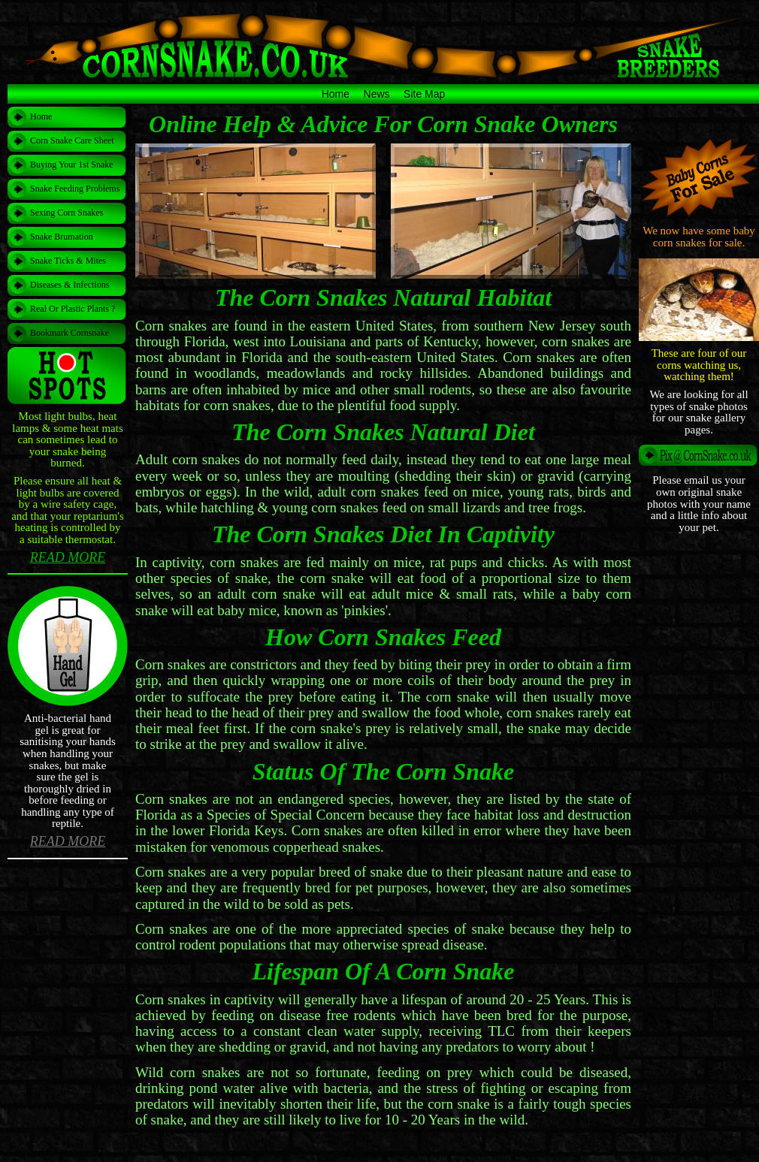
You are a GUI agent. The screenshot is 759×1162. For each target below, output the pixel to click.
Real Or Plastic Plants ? (72, 308)
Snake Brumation (61, 236)
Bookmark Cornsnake (69, 332)
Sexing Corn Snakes (66, 212)
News (377, 94)
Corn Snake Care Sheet (72, 140)
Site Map (424, 94)
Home (335, 94)
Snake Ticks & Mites (68, 260)
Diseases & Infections (69, 284)
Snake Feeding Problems (74, 188)
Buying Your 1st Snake (71, 164)
